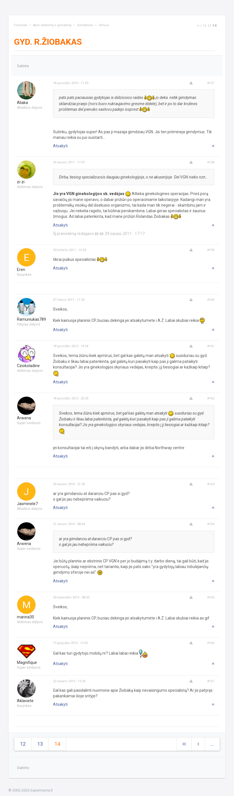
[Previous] (200, 26)
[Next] (198, 26)
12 (204, 26)
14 (214, 25)
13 (209, 26)
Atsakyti (60, 146)
